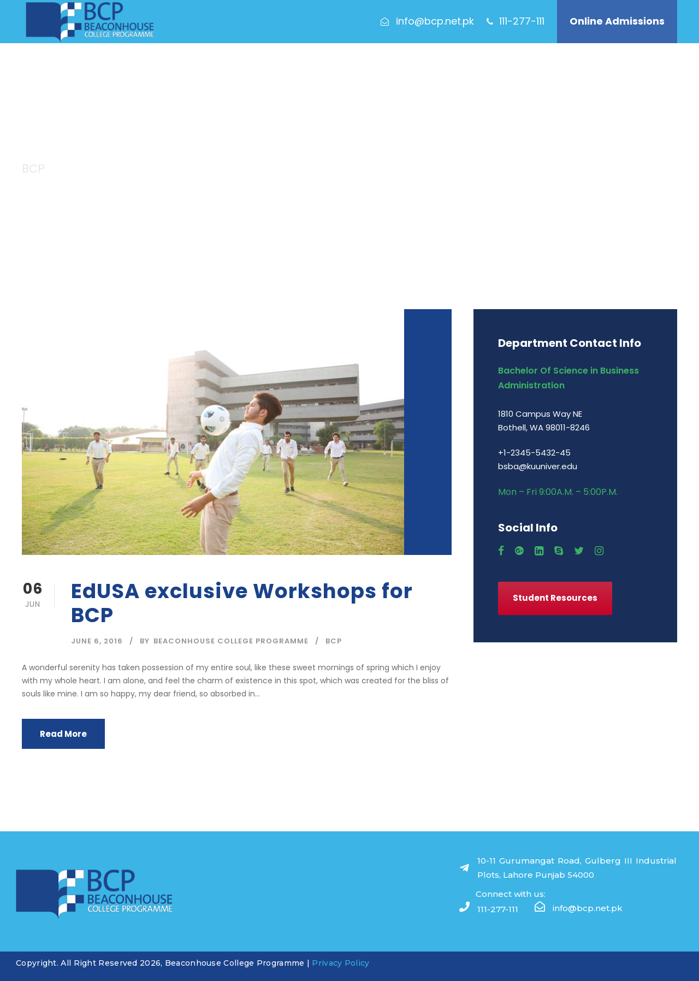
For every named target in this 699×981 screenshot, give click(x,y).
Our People (499, 71)
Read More (63, 734)
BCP (333, 641)
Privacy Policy (340, 963)
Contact (550, 71)
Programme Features (350, 71)
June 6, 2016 (97, 641)
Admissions (219, 71)
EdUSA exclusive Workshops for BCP (242, 603)
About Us (167, 71)
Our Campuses (438, 71)
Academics (275, 71)
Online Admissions (617, 21)
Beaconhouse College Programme (231, 641)
